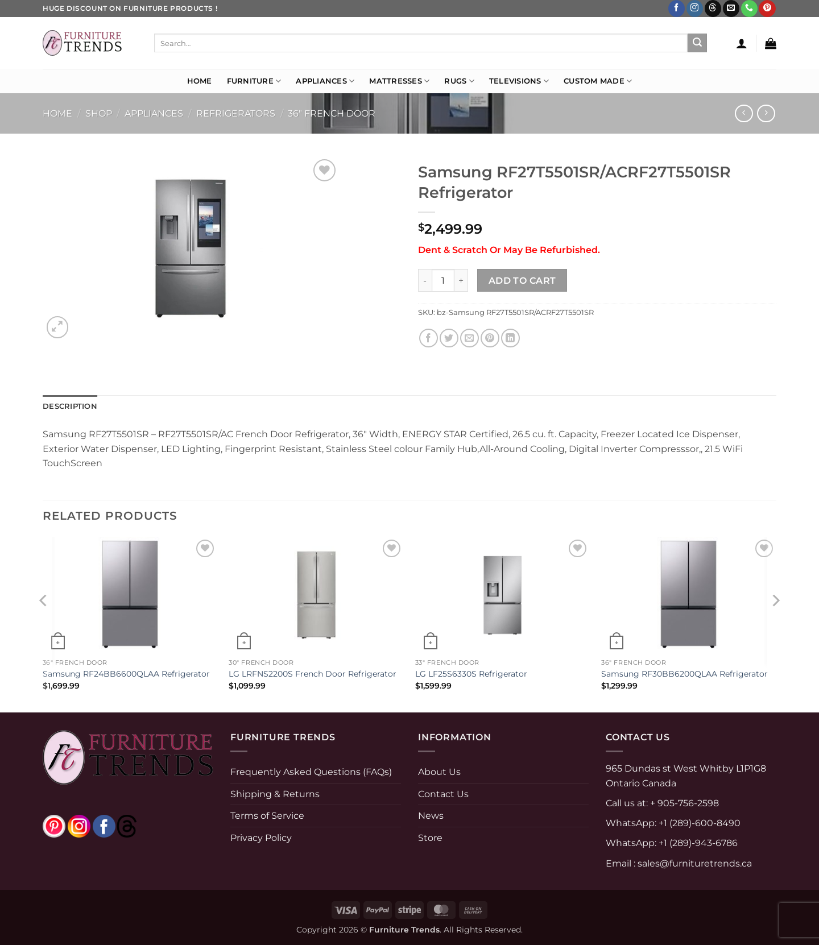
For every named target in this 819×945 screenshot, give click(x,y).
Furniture (254, 81)
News (431, 815)
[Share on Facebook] (428, 338)
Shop (98, 113)
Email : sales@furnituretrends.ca (679, 863)
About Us (439, 771)
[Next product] (743, 113)
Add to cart (522, 280)
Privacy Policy (261, 837)
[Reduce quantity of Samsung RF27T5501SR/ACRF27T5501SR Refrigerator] (425, 280)
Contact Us (443, 794)
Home (199, 81)
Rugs (459, 81)
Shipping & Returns (275, 794)
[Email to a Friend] (469, 338)
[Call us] (749, 8)
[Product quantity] (443, 280)
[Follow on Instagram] (694, 8)
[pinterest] (54, 825)
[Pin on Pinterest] (490, 338)
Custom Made (598, 81)
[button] (741, 43)
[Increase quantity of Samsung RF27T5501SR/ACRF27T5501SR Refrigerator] (461, 280)
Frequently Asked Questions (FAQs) (311, 771)
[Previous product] (766, 113)
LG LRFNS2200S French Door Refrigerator (312, 674)
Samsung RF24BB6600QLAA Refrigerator (126, 674)
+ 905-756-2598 (683, 803)
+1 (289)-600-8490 (698, 823)
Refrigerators (235, 113)
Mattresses (399, 81)
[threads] (115, 825)
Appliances (325, 81)
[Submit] (697, 43)
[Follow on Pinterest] (767, 8)
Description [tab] (70, 406)
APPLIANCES (154, 113)
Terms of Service (267, 815)
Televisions (519, 81)
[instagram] (79, 825)
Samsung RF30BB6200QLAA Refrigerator (684, 674)
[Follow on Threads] (713, 8)
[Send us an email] (731, 8)
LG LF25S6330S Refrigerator (471, 674)
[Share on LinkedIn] (510, 338)
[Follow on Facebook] (676, 8)
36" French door (331, 113)
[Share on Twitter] (449, 338)
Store (430, 837)
